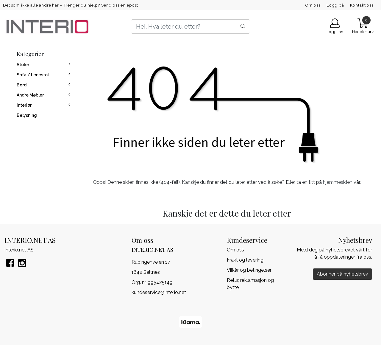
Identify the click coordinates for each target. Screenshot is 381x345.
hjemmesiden (337, 182)
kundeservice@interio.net (159, 292)
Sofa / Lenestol (33, 74)
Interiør (24, 105)
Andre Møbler (30, 95)
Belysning (27, 115)
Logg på (335, 5)
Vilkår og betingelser (249, 270)
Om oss (313, 5)
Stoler (23, 64)
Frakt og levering (245, 260)
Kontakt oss (362, 5)
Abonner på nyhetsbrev (342, 274)
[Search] (190, 26)
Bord (21, 85)
